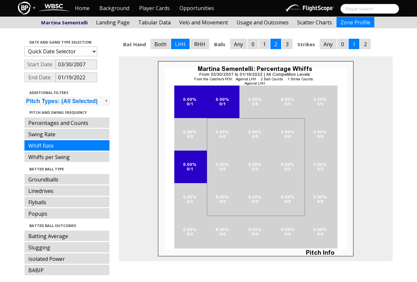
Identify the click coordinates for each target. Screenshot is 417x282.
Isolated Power (46, 258)
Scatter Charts (314, 22)
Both (160, 44)
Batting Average (48, 236)
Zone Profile (355, 22)
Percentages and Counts (58, 123)
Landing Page (113, 22)
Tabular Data (154, 22)
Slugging (39, 247)
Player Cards (154, 8)
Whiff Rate (41, 145)
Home (82, 8)
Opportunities (197, 8)
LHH (180, 44)
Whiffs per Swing (49, 157)
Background (114, 8)
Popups (37, 213)
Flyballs (37, 202)
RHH (199, 44)
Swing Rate (41, 134)
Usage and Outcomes (263, 22)
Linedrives (40, 191)
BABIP (36, 270)
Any (238, 44)
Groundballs (43, 179)
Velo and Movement (203, 22)
